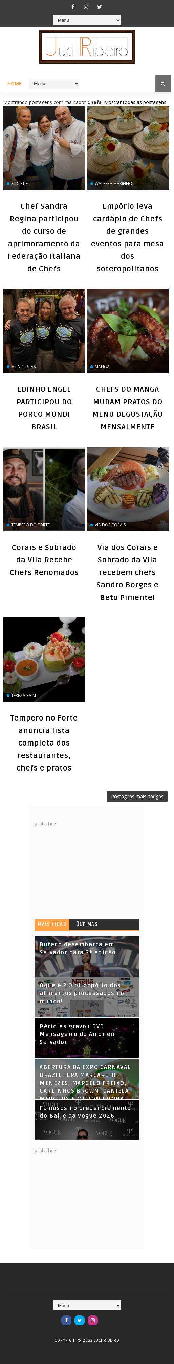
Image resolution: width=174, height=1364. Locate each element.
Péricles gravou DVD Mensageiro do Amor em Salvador (78, 1034)
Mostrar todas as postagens (135, 102)
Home (14, 83)
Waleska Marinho (113, 183)
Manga (102, 367)
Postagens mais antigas (137, 796)
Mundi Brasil (25, 367)
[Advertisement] (85, 868)
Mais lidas (52, 924)
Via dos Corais (110, 525)
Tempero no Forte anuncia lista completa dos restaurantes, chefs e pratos (44, 743)
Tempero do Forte (30, 525)
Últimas (87, 924)
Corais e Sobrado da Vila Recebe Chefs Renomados (44, 560)
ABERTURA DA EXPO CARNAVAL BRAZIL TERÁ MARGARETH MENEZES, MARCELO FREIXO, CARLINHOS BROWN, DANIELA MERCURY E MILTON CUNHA (85, 1083)
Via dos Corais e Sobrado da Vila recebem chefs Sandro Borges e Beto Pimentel (127, 572)
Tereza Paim (23, 695)
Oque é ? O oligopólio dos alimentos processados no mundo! (82, 993)
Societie (19, 183)
